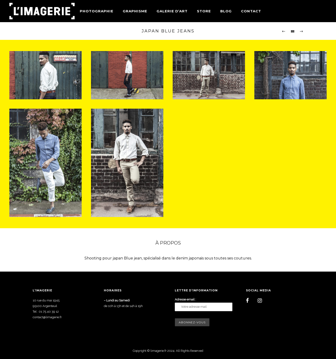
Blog (226, 11)
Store (204, 11)
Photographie (96, 11)
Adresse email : (185, 299)
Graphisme (135, 11)
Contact (251, 11)
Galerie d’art (172, 11)
